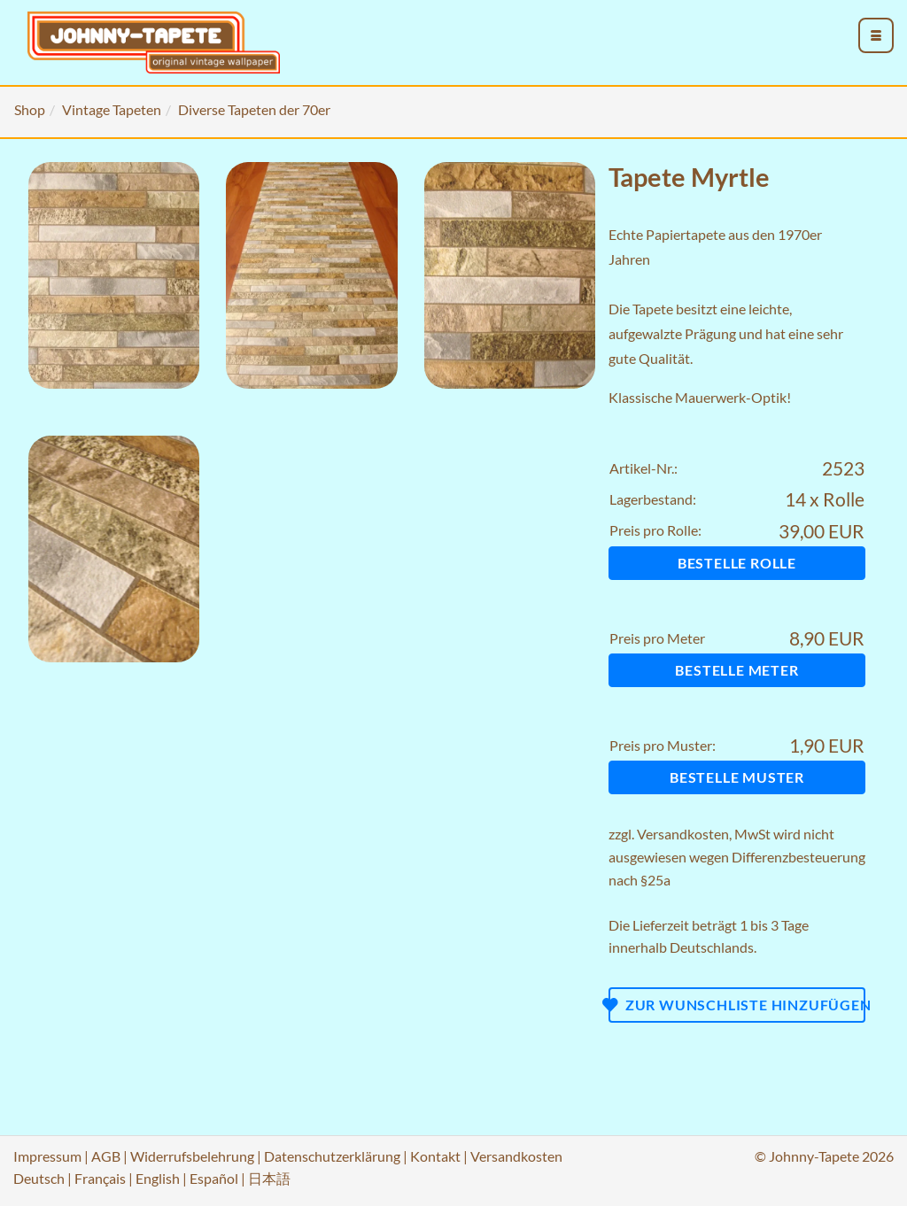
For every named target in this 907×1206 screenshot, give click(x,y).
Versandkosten (683, 833)
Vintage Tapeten (111, 109)
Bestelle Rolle (737, 562)
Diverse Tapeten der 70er (254, 109)
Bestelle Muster (737, 777)
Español (214, 1178)
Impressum (47, 1156)
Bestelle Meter (736, 669)
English (158, 1178)
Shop (29, 109)
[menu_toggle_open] (876, 35)
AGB (105, 1156)
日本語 (269, 1178)
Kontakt (435, 1156)
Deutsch (39, 1178)
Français (100, 1178)
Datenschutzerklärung (332, 1156)
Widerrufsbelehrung (192, 1156)
